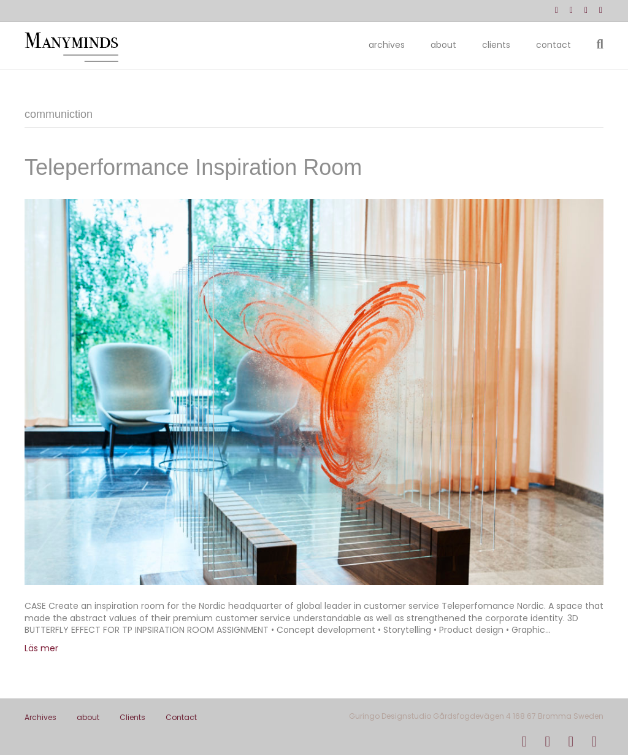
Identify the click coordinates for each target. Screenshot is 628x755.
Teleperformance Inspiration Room (193, 167)
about (443, 45)
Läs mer (41, 648)
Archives (387, 45)
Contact (553, 45)
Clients (496, 45)
